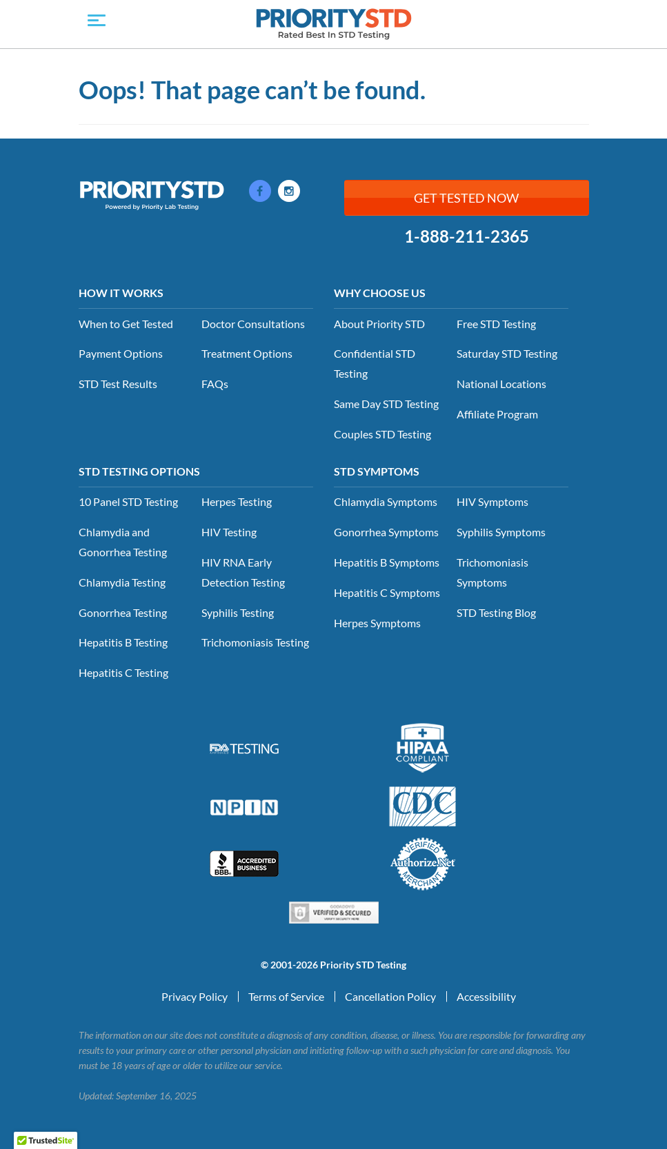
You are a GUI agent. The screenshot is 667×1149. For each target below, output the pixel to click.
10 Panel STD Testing (128, 501)
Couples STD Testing (382, 433)
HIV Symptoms (492, 501)
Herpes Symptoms (377, 622)
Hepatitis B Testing (123, 642)
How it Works (121, 292)
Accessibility (486, 996)
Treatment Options (246, 353)
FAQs (214, 383)
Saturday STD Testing (507, 353)
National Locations (501, 383)
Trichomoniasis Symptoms (492, 572)
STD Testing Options (139, 471)
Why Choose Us (380, 292)
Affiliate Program (497, 413)
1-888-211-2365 (466, 236)
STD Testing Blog (496, 612)
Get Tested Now (466, 197)
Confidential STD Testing (374, 363)
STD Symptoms (376, 471)
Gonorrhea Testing (123, 612)
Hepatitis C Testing (123, 672)
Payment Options (121, 353)
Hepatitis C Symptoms (387, 592)
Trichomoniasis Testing (255, 642)
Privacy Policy (194, 996)
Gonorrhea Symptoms (386, 531)
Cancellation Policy (390, 996)
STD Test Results (118, 383)
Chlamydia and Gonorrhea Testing (123, 541)
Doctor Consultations (253, 323)
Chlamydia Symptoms (385, 501)
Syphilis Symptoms (501, 531)
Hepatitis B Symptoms (386, 562)
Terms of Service (286, 996)
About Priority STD (379, 323)
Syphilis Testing (237, 612)
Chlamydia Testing (122, 582)
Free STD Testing (496, 323)
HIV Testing (229, 531)
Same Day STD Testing (386, 403)
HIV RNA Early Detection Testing (243, 572)
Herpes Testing (236, 501)
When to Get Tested (126, 323)
